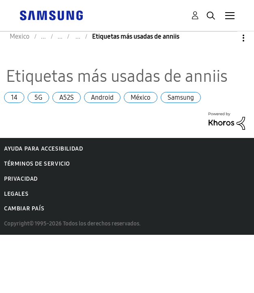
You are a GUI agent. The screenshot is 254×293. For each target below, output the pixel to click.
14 (14, 97)
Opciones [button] (229, 38)
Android (102, 97)
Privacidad (21, 178)
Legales (16, 193)
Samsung (181, 97)
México (141, 97)
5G (38, 97)
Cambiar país (24, 208)
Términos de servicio (37, 163)
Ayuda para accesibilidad (43, 148)
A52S (66, 97)
